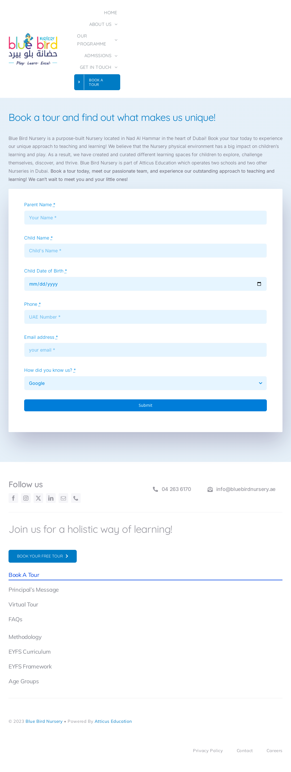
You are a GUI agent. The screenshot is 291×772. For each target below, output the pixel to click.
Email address (41, 337)
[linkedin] (51, 498)
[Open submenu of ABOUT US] (117, 25)
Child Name (38, 238)
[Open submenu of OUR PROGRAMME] (117, 40)
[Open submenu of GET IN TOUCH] (117, 68)
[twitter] (38, 498)
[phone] (76, 498)
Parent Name (39, 204)
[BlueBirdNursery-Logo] (33, 35)
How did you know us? (50, 370)
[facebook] (13, 498)
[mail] (63, 498)
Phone (32, 304)
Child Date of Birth (45, 271)
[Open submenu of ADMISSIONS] (117, 56)
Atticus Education (113, 721)
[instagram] (26, 498)
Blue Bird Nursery (44, 721)
